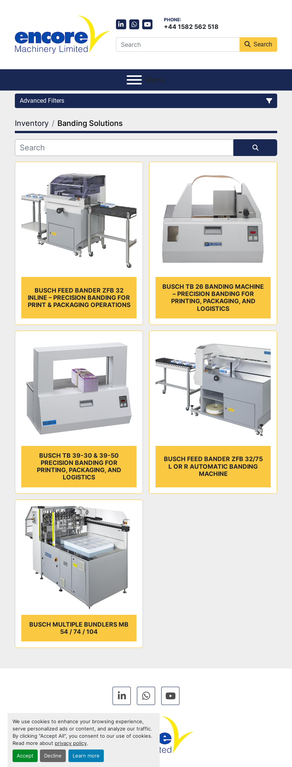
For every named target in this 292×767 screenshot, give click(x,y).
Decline (53, 756)
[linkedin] (121, 24)
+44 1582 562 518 (191, 26)
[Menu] (134, 79)
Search (258, 44)
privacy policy (71, 743)
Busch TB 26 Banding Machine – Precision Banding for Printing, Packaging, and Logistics (213, 297)
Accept (25, 756)
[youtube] (147, 24)
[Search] (178, 44)
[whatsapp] (134, 24)
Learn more (86, 756)
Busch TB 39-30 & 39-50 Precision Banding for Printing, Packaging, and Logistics (79, 466)
